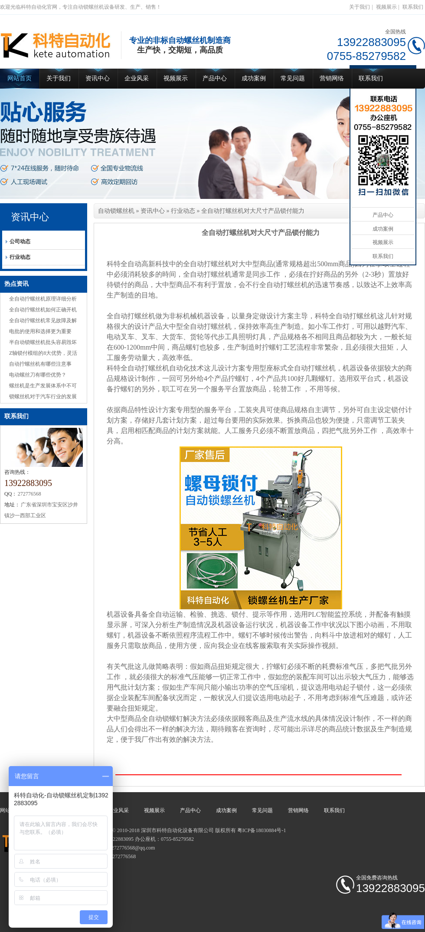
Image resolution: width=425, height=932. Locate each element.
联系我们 (412, 7)
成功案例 (254, 78)
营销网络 (332, 78)
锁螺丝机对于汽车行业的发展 (43, 396)
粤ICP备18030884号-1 (261, 830)
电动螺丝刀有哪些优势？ (37, 375)
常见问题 (293, 78)
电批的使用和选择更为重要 (40, 331)
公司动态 (20, 241)
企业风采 (136, 78)
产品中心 (215, 78)
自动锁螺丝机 (116, 211)
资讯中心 (97, 78)
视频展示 (386, 7)
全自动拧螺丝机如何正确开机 (43, 310)
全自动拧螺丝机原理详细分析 (43, 299)
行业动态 (20, 257)
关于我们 (359, 7)
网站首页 (19, 78)
